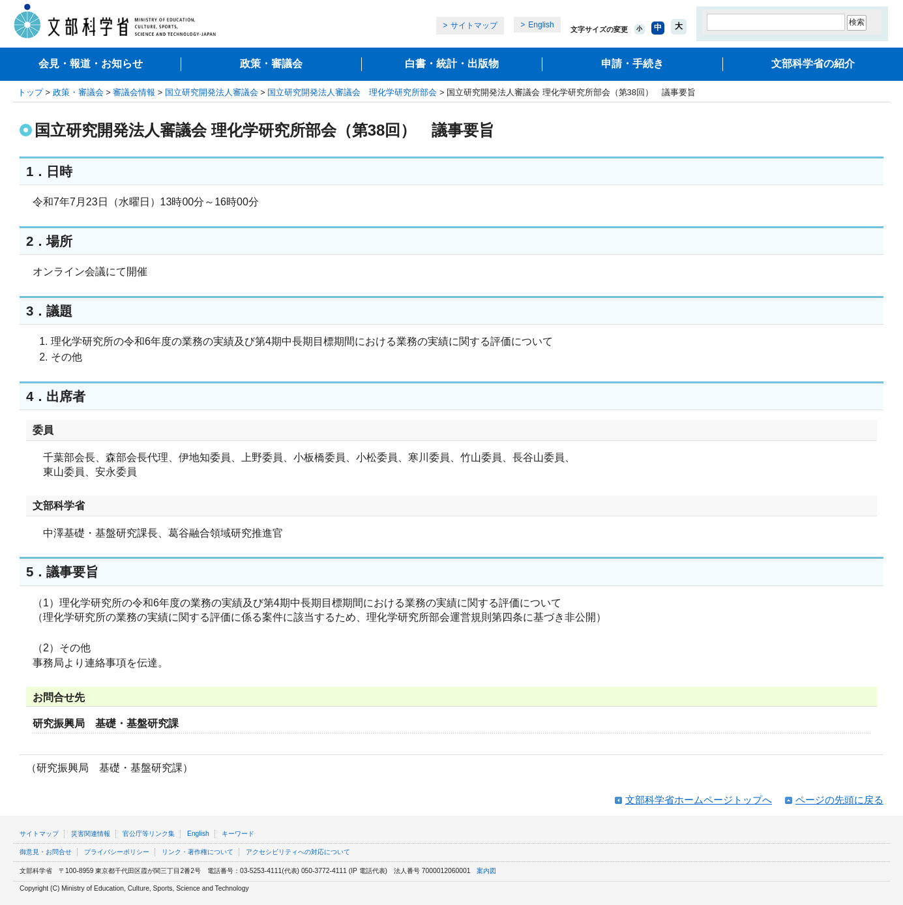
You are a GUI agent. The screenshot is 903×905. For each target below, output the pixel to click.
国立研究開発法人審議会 (211, 92)
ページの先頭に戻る (839, 799)
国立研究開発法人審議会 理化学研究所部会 (352, 92)
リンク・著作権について (197, 851)
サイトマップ (474, 25)
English (541, 24)
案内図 (486, 870)
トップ (30, 92)
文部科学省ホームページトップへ (698, 799)
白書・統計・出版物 (452, 63)
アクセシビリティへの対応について (298, 851)
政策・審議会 (271, 63)
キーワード (238, 833)
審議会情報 (134, 92)
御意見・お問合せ (46, 851)
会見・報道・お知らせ (90, 63)
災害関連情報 (90, 833)
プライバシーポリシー (116, 851)
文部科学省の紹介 (813, 63)
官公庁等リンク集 (149, 833)
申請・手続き (632, 63)
